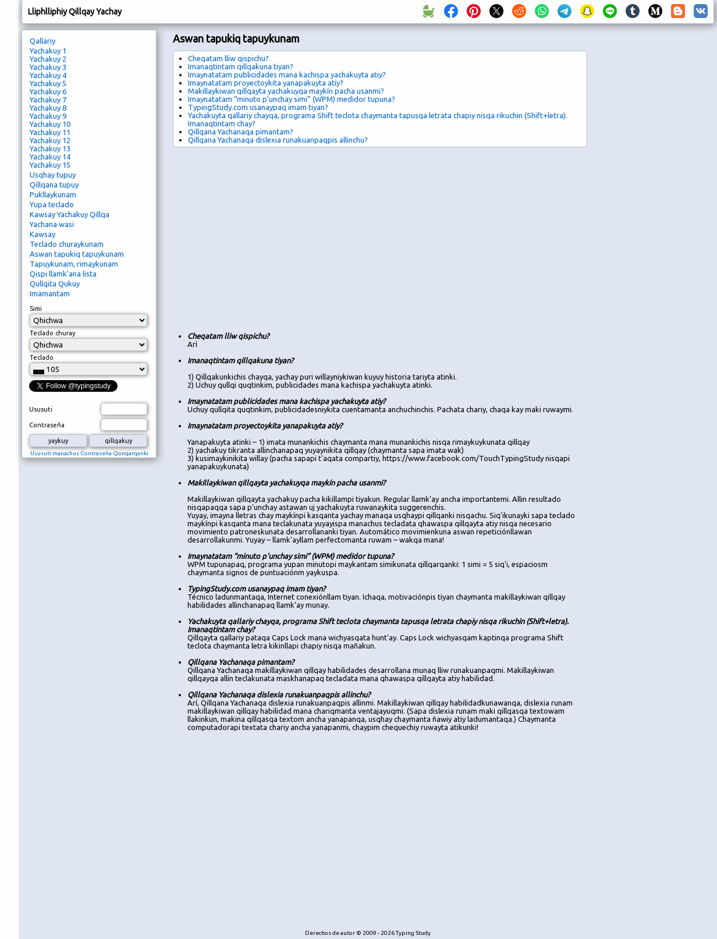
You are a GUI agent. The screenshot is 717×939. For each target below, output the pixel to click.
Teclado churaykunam (67, 244)
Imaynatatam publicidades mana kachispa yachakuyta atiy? (287, 74)
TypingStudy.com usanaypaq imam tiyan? (258, 107)
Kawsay (42, 234)
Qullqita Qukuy (55, 283)
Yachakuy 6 (48, 91)
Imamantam (50, 293)
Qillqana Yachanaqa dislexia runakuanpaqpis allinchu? (278, 140)
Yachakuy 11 (50, 132)
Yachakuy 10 (50, 124)
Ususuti (40, 409)
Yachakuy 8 (48, 108)
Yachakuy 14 (50, 157)
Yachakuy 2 (48, 59)
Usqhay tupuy (53, 175)
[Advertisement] (298, 234)
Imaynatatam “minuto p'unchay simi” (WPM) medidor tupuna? (291, 99)
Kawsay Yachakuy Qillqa (69, 214)
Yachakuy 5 (48, 83)
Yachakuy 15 (50, 165)
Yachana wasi (52, 224)
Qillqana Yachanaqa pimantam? (240, 131)
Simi (36, 308)
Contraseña (47, 424)
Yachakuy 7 (48, 99)
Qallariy (42, 41)
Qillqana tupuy (54, 184)
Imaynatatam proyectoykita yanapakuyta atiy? (265, 83)
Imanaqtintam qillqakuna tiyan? (240, 66)
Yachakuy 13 (50, 148)
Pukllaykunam (53, 194)
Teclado (42, 357)
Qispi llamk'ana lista (63, 274)
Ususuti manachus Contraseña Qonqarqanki (89, 453)
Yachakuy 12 (50, 140)
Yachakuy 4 (48, 75)
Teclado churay (52, 332)
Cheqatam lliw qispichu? (228, 58)
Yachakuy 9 (48, 116)
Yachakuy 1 (48, 51)
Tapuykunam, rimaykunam (74, 264)
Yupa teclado (52, 204)
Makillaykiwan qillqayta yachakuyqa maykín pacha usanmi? (286, 91)
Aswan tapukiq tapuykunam (77, 254)
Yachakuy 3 (48, 67)
